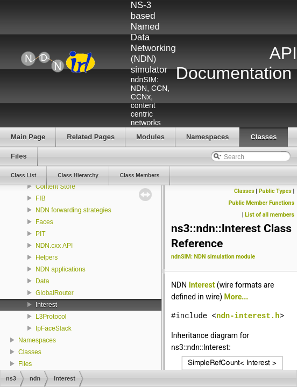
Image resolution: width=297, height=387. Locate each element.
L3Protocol (51, 316)
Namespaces (37, 340)
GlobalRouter (55, 293)
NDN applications (61, 269)
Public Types (275, 191)
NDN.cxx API (54, 245)
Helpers (47, 257)
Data (42, 281)
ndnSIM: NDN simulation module (213, 256)
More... (236, 296)
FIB (41, 198)
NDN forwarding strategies (73, 210)
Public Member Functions (261, 202)
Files (25, 364)
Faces (44, 222)
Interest (46, 305)
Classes (29, 352)
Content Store (55, 186)
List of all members (269, 214)
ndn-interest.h (248, 316)
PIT (41, 234)
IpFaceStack (54, 328)
